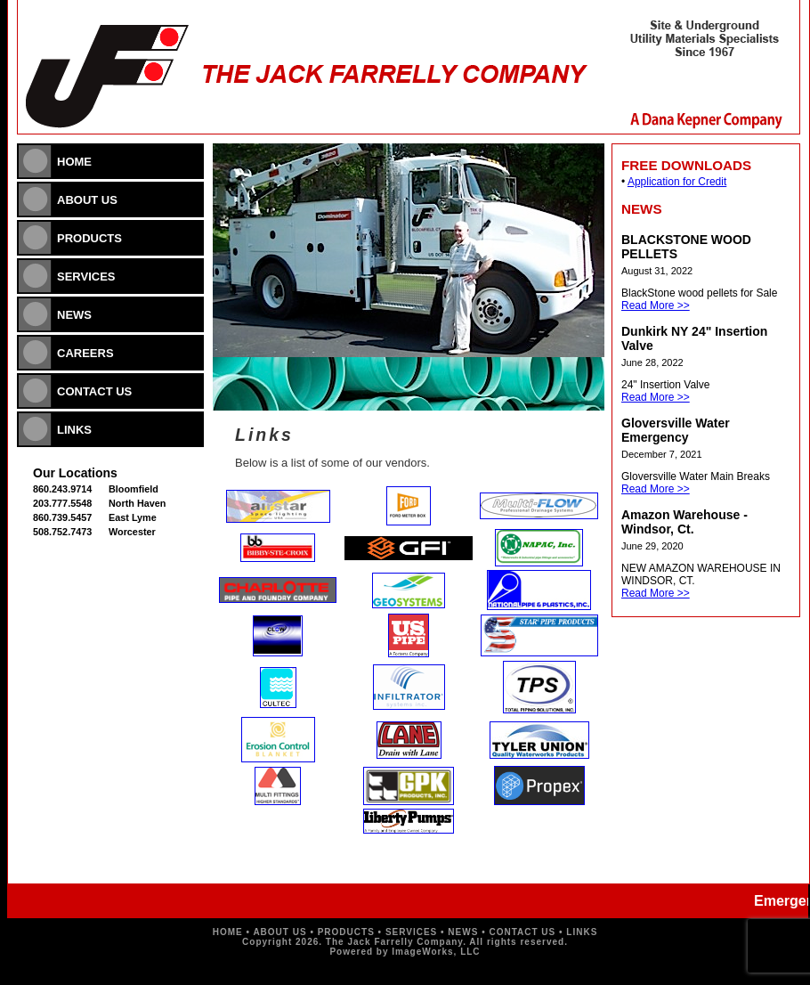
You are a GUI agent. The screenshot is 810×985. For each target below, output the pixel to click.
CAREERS (85, 353)
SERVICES (86, 276)
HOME (74, 161)
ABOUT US (87, 200)
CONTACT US (94, 391)
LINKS (74, 429)
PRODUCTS (89, 238)
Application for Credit (677, 181)
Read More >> (655, 305)
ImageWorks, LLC (436, 952)
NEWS (74, 315)
